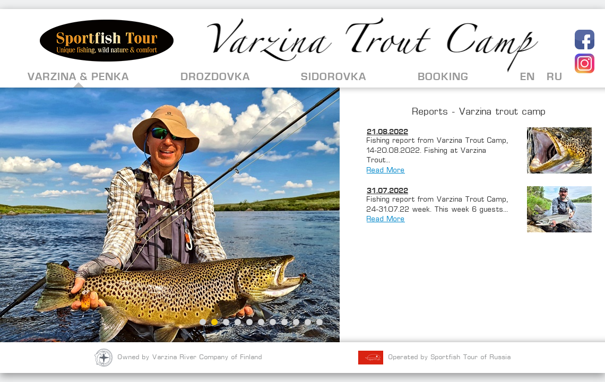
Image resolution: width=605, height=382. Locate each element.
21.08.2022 (387, 132)
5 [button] (249, 322)
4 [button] (238, 322)
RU (555, 76)
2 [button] (214, 322)
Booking (443, 76)
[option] (170, 215)
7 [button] (273, 322)
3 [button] (226, 322)
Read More (386, 170)
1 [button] (203, 322)
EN (527, 76)
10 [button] (308, 322)
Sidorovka (333, 76)
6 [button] (261, 322)
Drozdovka (215, 76)
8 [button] (284, 322)
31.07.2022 (387, 191)
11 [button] (319, 322)
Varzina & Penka (78, 76)
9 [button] (296, 322)
